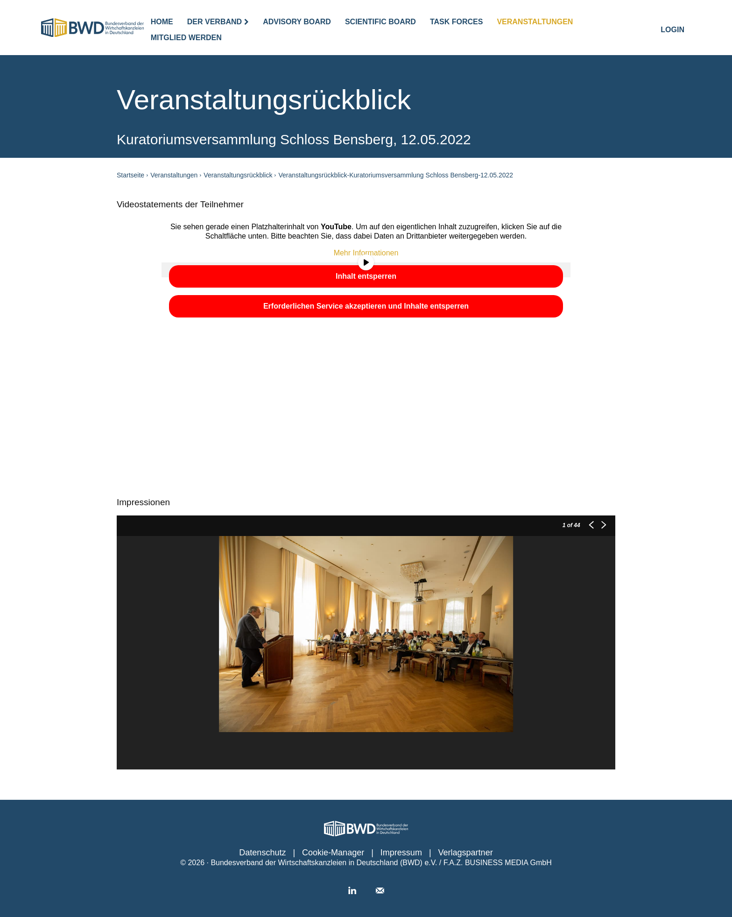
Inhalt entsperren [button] (366, 276)
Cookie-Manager (333, 852)
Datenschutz (262, 852)
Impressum (401, 852)
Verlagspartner (465, 852)
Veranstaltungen (173, 175)
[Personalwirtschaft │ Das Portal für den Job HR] (366, 828)
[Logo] (92, 27)
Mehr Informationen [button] (366, 253)
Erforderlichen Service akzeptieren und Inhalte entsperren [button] (366, 306)
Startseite (130, 175)
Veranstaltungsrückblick (238, 175)
